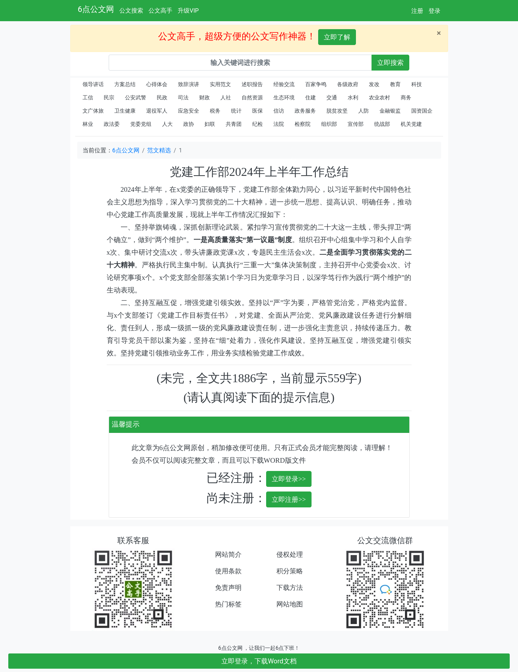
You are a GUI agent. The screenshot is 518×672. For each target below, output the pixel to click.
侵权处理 (289, 554)
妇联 (209, 124)
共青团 (234, 124)
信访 (278, 111)
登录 (434, 10)
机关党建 (411, 124)
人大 (167, 124)
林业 (88, 124)
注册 (417, 10)
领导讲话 (93, 84)
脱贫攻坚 (337, 111)
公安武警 (135, 97)
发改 (374, 84)
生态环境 (284, 97)
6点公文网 (96, 9)
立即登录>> (289, 479)
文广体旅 (93, 111)
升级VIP (188, 10)
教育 (395, 84)
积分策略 (289, 571)
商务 (406, 97)
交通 (331, 97)
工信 (88, 97)
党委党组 (140, 124)
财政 (204, 97)
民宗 (109, 97)
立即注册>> (289, 499)
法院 (278, 124)
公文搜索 (131, 10)
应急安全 (188, 111)
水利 (353, 97)
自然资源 (252, 97)
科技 (416, 84)
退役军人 (156, 111)
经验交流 (284, 84)
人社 (225, 97)
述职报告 (252, 84)
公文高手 (160, 10)
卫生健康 (125, 111)
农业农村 (379, 97)
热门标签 (228, 604)
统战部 (382, 124)
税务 (215, 111)
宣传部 (356, 124)
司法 (183, 97)
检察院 (303, 124)
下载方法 (289, 588)
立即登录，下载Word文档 (259, 661)
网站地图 (289, 604)
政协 (188, 124)
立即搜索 (390, 63)
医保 (257, 111)
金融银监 (390, 111)
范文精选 (159, 150)
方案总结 (125, 84)
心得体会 (156, 84)
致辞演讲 (188, 84)
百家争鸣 (315, 84)
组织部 (329, 124)
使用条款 (228, 571)
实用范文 (220, 84)
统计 (236, 111)
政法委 (112, 124)
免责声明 (228, 588)
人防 (363, 111)
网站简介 (228, 554)
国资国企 (421, 111)
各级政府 (347, 84)
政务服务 (305, 111)
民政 (162, 97)
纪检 (257, 124)
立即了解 (337, 37)
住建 (310, 97)
